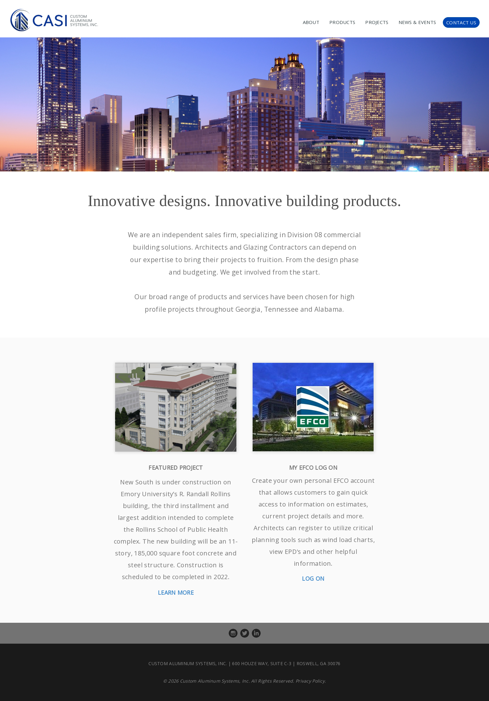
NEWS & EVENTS (417, 22)
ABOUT (311, 22)
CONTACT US (461, 22)
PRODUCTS (342, 22)
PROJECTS (376, 22)
